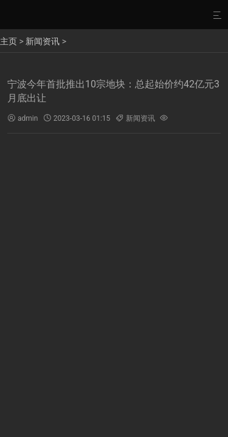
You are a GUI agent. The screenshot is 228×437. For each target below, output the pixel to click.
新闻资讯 (43, 41)
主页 (8, 41)
